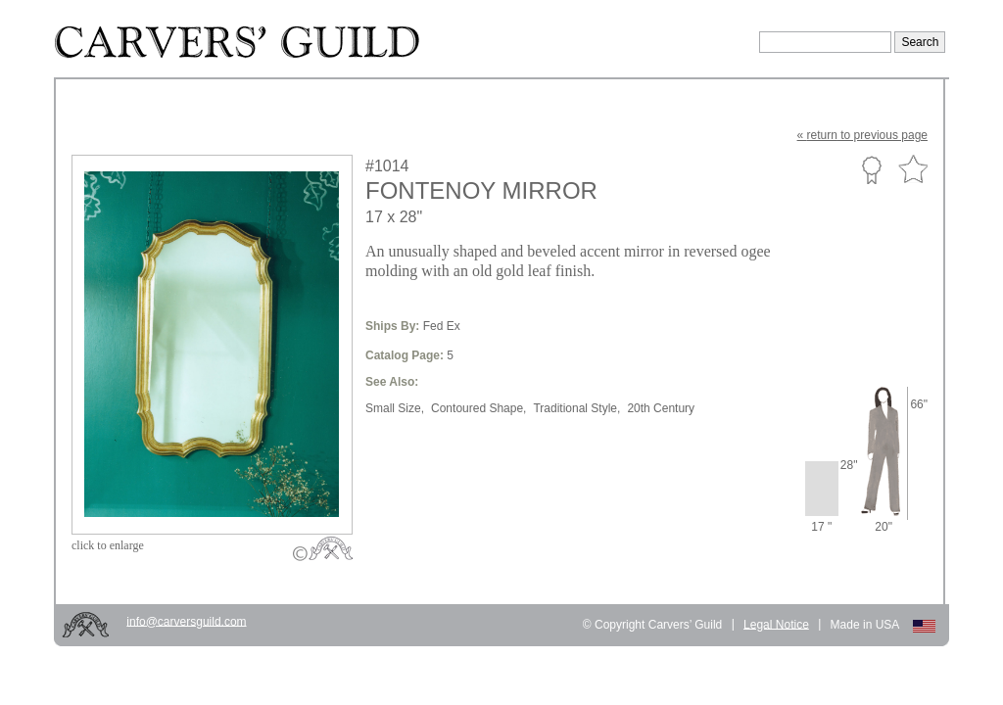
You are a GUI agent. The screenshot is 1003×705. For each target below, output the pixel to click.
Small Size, (394, 408)
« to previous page (862, 135)
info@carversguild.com (186, 621)
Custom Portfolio (871, 169)
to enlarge (108, 545)
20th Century (660, 408)
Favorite (913, 170)
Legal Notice (776, 624)
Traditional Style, (576, 408)
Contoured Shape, (478, 408)
